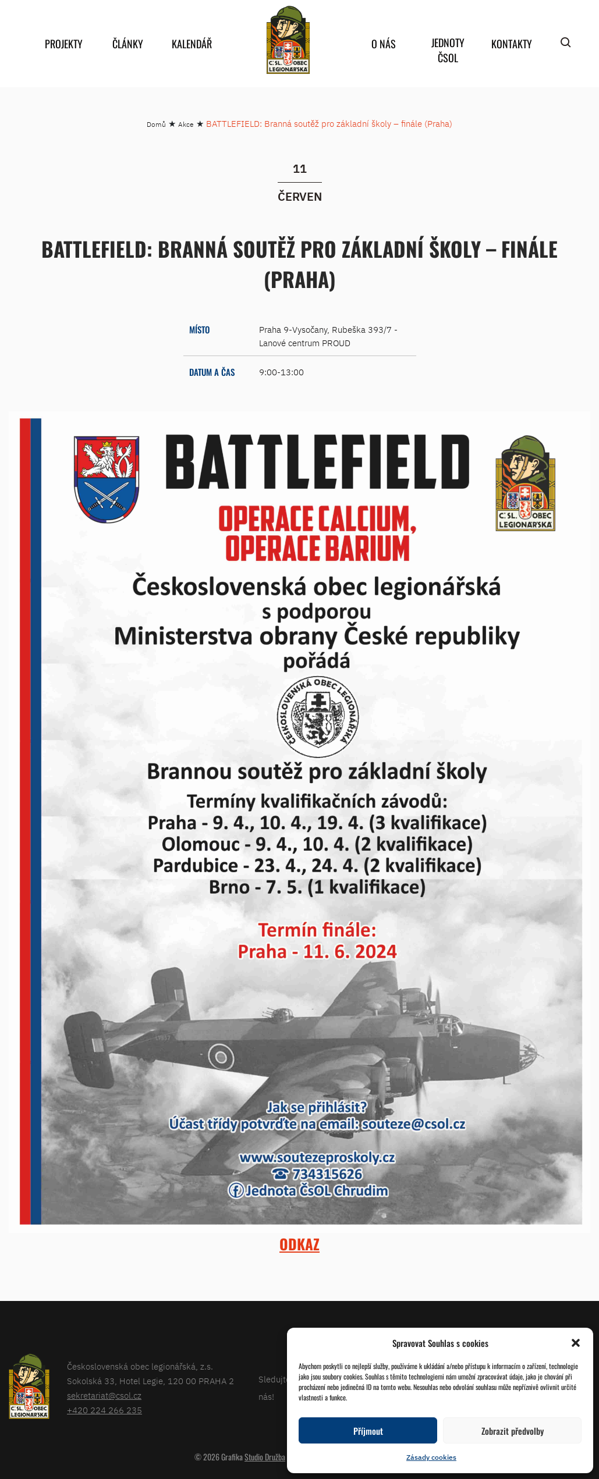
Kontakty (511, 43)
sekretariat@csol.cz (104, 1395)
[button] (576, 1343)
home (288, 40)
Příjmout (368, 1430)
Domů (156, 124)
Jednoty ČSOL (448, 50)
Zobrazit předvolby (512, 1430)
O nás (383, 43)
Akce (186, 124)
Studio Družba (264, 1456)
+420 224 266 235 (104, 1410)
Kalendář (192, 43)
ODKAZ (299, 1243)
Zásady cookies (431, 1457)
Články (127, 43)
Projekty (64, 43)
